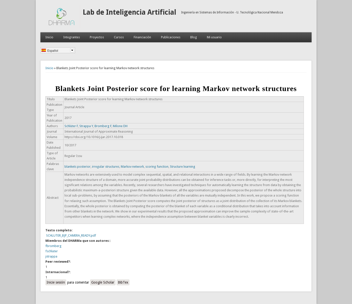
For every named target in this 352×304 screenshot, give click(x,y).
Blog (193, 37)
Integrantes (71, 37)
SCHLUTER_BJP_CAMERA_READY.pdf (71, 235)
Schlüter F (71, 126)
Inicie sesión (56, 282)
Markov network (132, 166)
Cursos (119, 37)
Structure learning (182, 166)
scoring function (156, 166)
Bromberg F (103, 126)
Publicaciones (170, 37)
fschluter (51, 251)
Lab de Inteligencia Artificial (129, 12)
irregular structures (105, 166)
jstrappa (51, 256)
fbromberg (53, 246)
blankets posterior (77, 166)
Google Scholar (102, 282)
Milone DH (120, 126)
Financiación (142, 37)
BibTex (123, 282)
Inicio (49, 37)
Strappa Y (86, 126)
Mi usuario (214, 37)
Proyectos (97, 37)
